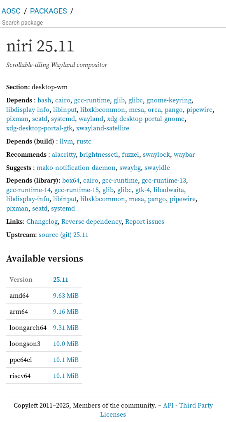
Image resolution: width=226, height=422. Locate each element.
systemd (63, 118)
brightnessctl (98, 154)
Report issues (144, 221)
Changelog (42, 221)
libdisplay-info (27, 109)
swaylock (156, 154)
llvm (66, 141)
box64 (70, 180)
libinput (65, 109)
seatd (39, 118)
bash (44, 99)
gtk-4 (142, 189)
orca (154, 109)
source (48, 234)
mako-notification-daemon (76, 167)
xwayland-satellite (102, 127)
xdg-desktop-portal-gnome (145, 118)
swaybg (130, 167)
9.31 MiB (66, 327)
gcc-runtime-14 (28, 189)
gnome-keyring (169, 99)
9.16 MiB (66, 311)
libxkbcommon (102, 109)
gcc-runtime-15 (76, 189)
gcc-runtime (92, 99)
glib (119, 99)
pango (174, 109)
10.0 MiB (66, 343)
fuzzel (130, 154)
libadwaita (169, 189)
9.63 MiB (66, 295)
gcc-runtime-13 (164, 180)
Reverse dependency (91, 221)
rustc (84, 141)
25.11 (60, 279)
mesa (136, 109)
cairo (62, 99)
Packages (48, 11)
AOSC (11, 11)
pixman (17, 118)
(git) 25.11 (74, 234)
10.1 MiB (66, 359)
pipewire (199, 109)
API (168, 405)
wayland (91, 118)
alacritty (64, 154)
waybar (184, 154)
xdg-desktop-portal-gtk (39, 127)
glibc (135, 99)
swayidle (157, 167)
